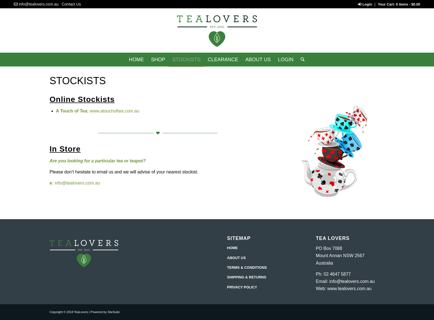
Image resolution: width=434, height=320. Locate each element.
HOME (232, 248)
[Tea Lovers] (217, 33)
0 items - (408, 4)
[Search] (300, 59)
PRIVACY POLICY (242, 287)
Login (365, 4)
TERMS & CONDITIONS (247, 267)
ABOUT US (236, 258)
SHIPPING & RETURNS (246, 277)
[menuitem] (136, 59)
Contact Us (71, 4)
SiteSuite (114, 312)
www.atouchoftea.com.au (114, 111)
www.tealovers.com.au (349, 288)
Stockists (78, 80)
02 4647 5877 (337, 274)
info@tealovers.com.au (38, 4)
